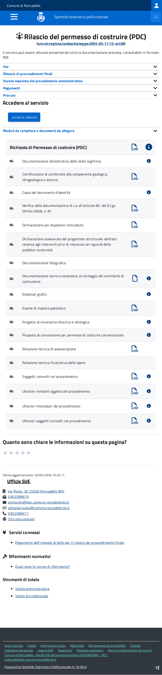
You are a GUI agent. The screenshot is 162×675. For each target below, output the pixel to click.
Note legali (77, 645)
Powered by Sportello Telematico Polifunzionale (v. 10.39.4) (45, 666)
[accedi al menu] (14, 16)
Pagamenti (65, 650)
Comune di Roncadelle (23, 5)
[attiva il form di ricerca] (156, 17)
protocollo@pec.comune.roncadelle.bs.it (38, 502)
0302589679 (18, 496)
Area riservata (13, 645)
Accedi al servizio (24, 117)
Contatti (135, 645)
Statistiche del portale (18, 650)
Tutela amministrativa (32, 588)
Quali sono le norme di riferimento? (42, 566)
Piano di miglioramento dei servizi (129, 650)
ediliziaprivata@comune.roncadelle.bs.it (38, 508)
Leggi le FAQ (45, 650)
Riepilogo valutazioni (90, 650)
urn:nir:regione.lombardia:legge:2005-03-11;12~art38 (81, 43)
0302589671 (18, 513)
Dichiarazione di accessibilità (107, 645)
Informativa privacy (53, 645)
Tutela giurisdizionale (31, 596)
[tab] (81, 66)
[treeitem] (156, 5)
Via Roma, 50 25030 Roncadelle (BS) (36, 491)
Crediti (31, 645)
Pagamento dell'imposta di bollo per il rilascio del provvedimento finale (69, 542)
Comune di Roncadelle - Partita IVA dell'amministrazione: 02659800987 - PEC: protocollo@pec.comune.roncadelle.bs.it (56, 657)
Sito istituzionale (21, 519)
